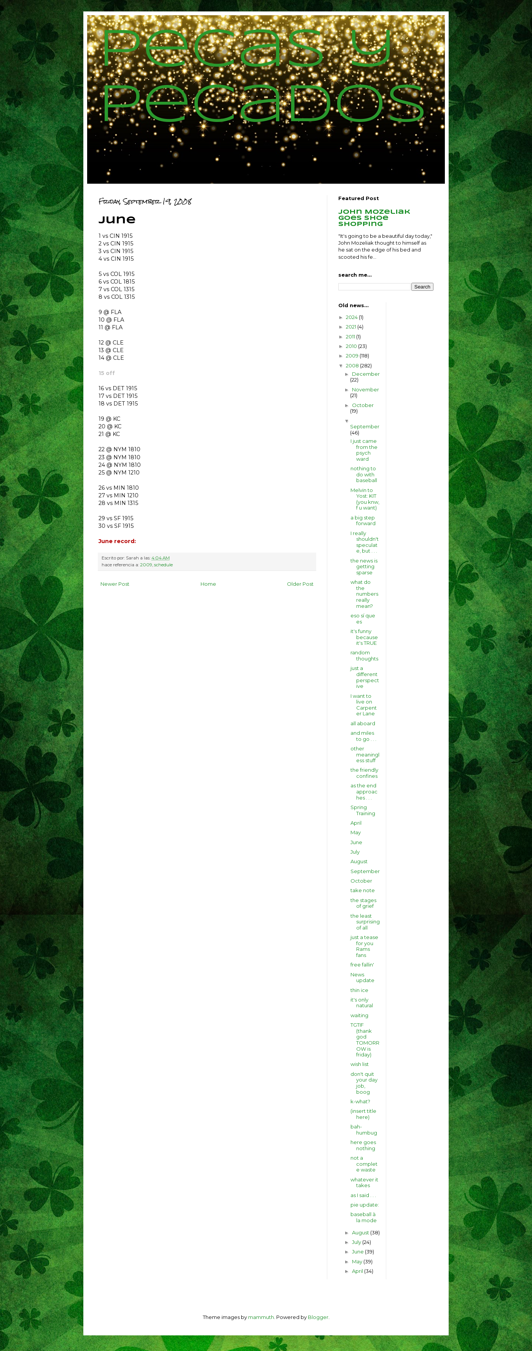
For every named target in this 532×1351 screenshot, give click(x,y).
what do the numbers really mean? (364, 594)
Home (208, 584)
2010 (352, 346)
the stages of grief (363, 903)
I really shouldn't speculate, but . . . (364, 542)
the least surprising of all (365, 922)
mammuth (261, 1317)
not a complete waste (363, 1164)
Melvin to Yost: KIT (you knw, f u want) (364, 499)
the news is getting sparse (363, 566)
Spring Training (362, 810)
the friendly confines (364, 773)
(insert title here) (363, 1114)
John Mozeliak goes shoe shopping (374, 218)
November (365, 389)
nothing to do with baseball (363, 474)
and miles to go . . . (363, 736)
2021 (351, 327)
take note (362, 890)
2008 (353, 365)
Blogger (318, 1317)
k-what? (360, 1101)
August (359, 861)
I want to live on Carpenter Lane (363, 705)
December (366, 374)
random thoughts (364, 655)
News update (362, 977)
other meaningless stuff (364, 754)
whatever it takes (364, 1182)
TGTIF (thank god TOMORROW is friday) (364, 1040)
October (363, 405)
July (355, 852)
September (364, 426)
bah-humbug (363, 1129)
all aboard (362, 723)
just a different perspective (364, 677)
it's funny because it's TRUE (364, 637)
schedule (163, 564)
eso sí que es (362, 618)
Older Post (300, 584)
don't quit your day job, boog (363, 1083)
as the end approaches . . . (363, 791)
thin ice (359, 990)
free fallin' (362, 965)
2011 (351, 336)
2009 (146, 564)
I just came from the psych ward (363, 450)
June (356, 842)
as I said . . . (363, 1195)
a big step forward (363, 520)
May (355, 832)
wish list (359, 1064)
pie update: (364, 1205)
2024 (352, 317)
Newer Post (114, 584)
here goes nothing (363, 1145)
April (356, 823)
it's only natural (361, 1003)
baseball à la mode (363, 1217)
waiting (359, 1015)
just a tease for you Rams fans (364, 946)
